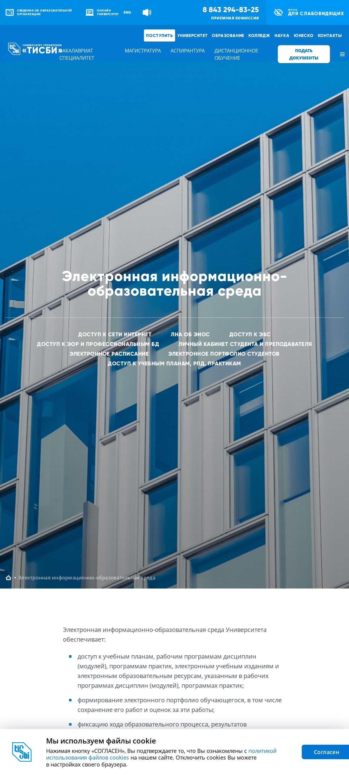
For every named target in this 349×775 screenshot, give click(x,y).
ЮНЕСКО (304, 35)
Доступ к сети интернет (114, 334)
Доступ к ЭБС (250, 334)
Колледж (259, 35)
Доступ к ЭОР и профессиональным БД (98, 344)
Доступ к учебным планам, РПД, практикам (174, 363)
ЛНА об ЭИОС (190, 334)
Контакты (330, 35)
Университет (192, 35)
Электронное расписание (109, 353)
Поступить (159, 35)
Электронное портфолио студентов (224, 353)
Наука (282, 35)
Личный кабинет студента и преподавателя (245, 344)
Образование (228, 35)
